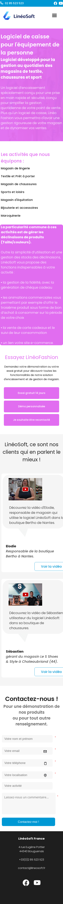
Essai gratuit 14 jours (31, 393)
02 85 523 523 (14, 3)
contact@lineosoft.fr (31, 868)
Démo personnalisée (31, 406)
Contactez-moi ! (28, 822)
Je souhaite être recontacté (31, 420)
